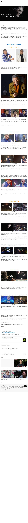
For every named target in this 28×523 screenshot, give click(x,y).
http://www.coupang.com (6, 455)
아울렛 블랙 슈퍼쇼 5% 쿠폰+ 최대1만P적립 (9, 462)
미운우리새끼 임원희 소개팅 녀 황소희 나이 (7, 478)
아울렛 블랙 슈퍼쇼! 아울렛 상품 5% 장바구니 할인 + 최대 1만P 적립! (11, 464)
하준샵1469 (3, 509)
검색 (24, 1)
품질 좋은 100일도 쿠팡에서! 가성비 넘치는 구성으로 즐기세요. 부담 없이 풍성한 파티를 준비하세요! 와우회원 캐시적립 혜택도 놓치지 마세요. (13, 458)
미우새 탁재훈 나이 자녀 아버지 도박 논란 (7, 477)
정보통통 (11, 472)
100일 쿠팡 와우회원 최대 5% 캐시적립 (8, 456)
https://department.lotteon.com (7, 461)
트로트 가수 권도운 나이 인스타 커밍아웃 (7, 473)
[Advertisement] (14, 134)
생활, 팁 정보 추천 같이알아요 (6, 472)
